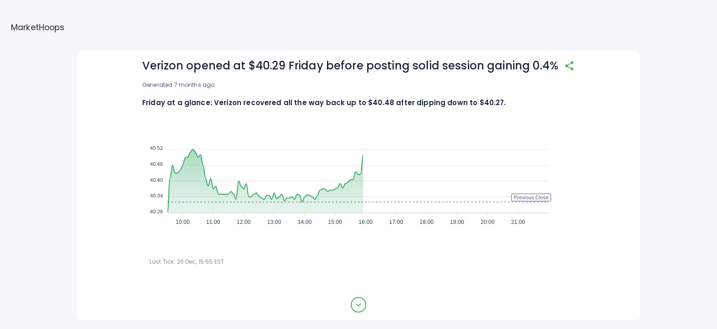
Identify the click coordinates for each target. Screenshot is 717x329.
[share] (569, 65)
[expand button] (358, 305)
